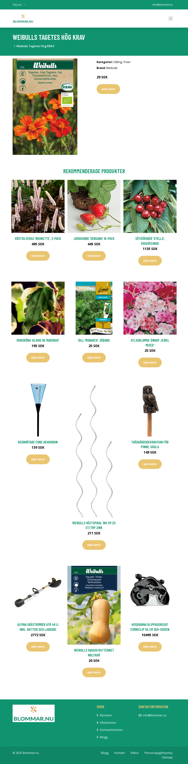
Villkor (134, 753)
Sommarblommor (111, 730)
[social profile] (25, 4)
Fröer (127, 62)
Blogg (104, 737)
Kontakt (119, 753)
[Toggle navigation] (170, 18)
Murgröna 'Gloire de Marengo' (38, 340)
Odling (117, 62)
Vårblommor (108, 723)
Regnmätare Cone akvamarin (38, 442)
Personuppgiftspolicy (158, 753)
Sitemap (167, 757)
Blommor (106, 715)
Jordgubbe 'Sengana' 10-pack (94, 238)
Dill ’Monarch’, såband (94, 340)
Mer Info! (108, 89)
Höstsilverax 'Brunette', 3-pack (38, 238)
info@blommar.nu (162, 4)
